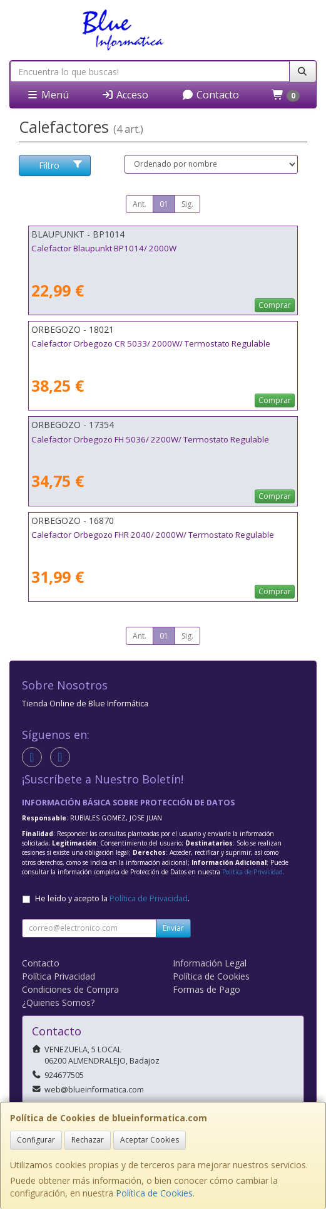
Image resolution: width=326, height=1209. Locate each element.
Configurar (36, 1139)
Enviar (173, 928)
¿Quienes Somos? (58, 1002)
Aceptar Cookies (149, 1139)
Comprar (274, 305)
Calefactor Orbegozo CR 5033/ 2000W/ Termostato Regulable (150, 343)
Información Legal (210, 963)
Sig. (187, 204)
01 (164, 204)
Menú (47, 95)
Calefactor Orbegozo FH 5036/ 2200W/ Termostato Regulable (150, 439)
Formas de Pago (206, 989)
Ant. (139, 204)
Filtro (61, 165)
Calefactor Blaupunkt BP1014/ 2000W (103, 248)
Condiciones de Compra (70, 989)
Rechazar (87, 1139)
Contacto (210, 95)
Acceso (124, 95)
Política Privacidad (58, 976)
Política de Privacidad (252, 871)
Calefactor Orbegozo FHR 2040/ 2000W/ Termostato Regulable (152, 534)
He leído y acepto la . (112, 898)
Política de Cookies (154, 1193)
